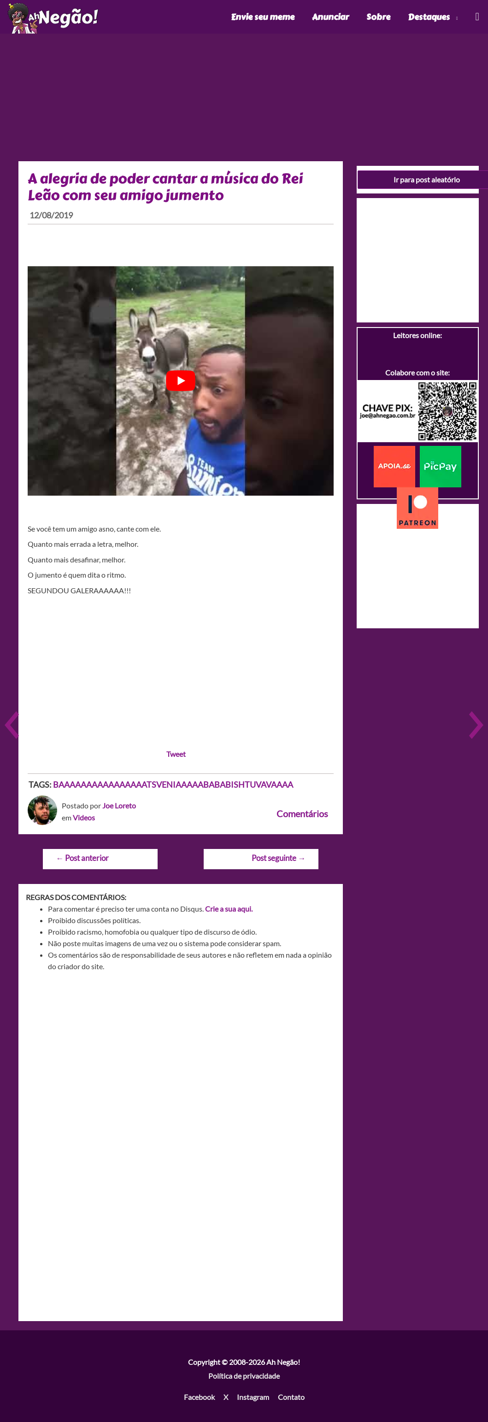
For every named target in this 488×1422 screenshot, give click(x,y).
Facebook (199, 1397)
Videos (84, 817)
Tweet (176, 753)
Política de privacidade (244, 1375)
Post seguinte (279, 858)
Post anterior (82, 858)
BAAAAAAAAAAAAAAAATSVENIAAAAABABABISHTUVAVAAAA (173, 784)
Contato (291, 1397)
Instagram (253, 1397)
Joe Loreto (119, 805)
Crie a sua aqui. (229, 908)
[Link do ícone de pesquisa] (476, 17)
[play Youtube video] (181, 381)
